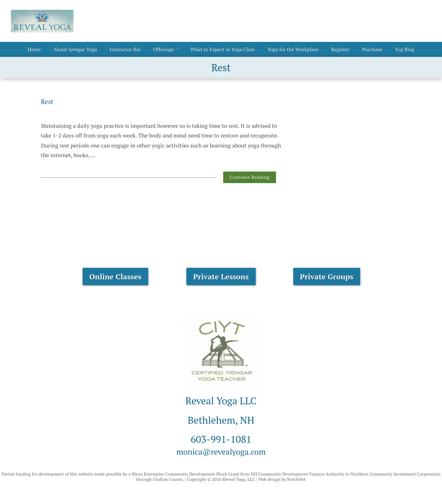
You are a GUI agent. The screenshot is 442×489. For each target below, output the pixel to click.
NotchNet (296, 479)
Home (34, 49)
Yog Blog (404, 49)
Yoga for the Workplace (293, 49)
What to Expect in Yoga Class (222, 49)
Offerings (163, 49)
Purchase (372, 49)
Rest (48, 101)
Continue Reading (249, 177)
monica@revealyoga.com (221, 450)
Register (340, 49)
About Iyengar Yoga (75, 49)
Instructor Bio (125, 49)
